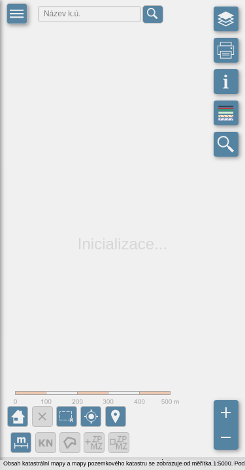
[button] (17, 13)
